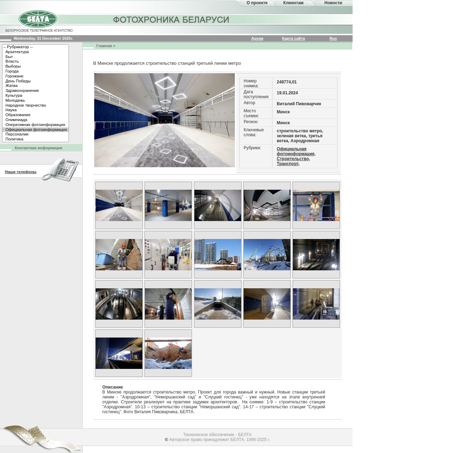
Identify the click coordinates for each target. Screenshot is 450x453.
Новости (333, 2)
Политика (35, 139)
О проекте (257, 2)
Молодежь (35, 100)
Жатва (35, 85)
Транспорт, (288, 163)
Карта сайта (293, 38)
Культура (35, 95)
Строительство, (293, 158)
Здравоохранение (35, 90)
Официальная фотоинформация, (296, 151)
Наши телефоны (21, 172)
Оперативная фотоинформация (35, 124)
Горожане (35, 76)
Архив (257, 38)
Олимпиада (35, 120)
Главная (104, 46)
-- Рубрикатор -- (35, 47)
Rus (333, 38)
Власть (35, 61)
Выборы (35, 66)
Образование (35, 115)
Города (35, 71)
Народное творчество (35, 105)
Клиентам (293, 2)
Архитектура (35, 52)
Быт (35, 57)
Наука (35, 110)
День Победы (35, 81)
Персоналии (35, 134)
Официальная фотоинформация (35, 129)
